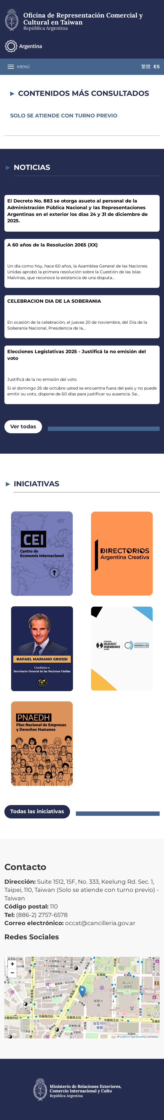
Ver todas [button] (23, 426)
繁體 (143, 46)
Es (156, 46)
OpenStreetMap (138, 1037)
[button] (82, 992)
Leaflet (122, 1037)
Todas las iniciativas (37, 811)
